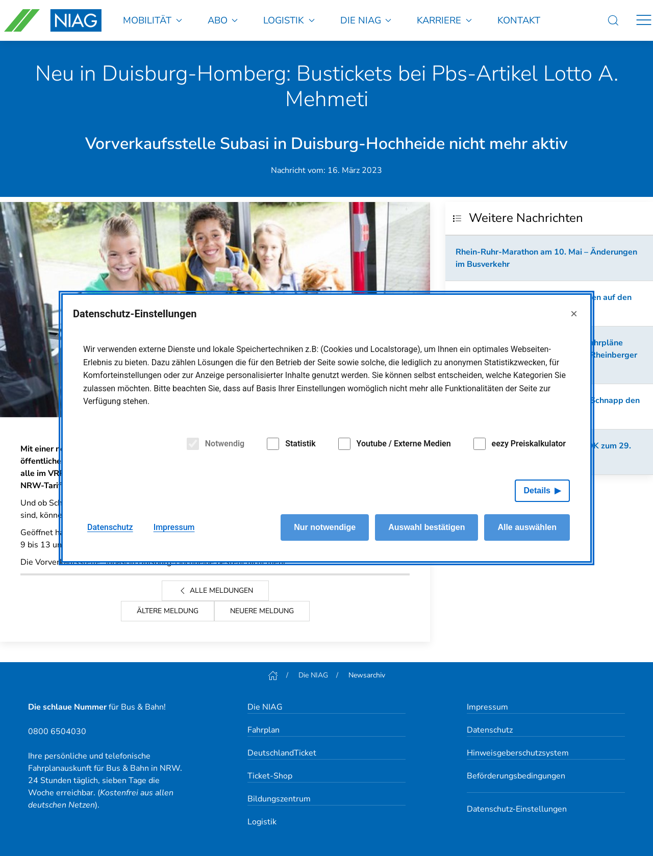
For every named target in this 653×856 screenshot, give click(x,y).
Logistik (289, 20)
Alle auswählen (527, 527)
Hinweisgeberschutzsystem (518, 753)
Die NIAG (366, 20)
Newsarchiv (366, 675)
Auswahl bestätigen (426, 527)
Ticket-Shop (269, 776)
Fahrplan (263, 730)
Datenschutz (490, 730)
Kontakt (518, 20)
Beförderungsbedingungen (516, 776)
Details (537, 490)
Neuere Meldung (262, 611)
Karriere (444, 20)
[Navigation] (644, 20)
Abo (223, 20)
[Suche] (613, 20)
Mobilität (152, 20)
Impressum (487, 707)
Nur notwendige (325, 527)
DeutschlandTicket (281, 753)
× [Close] (573, 313)
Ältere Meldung (167, 611)
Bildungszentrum (279, 798)
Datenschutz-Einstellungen (517, 809)
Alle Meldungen (215, 591)
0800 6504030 (57, 731)
